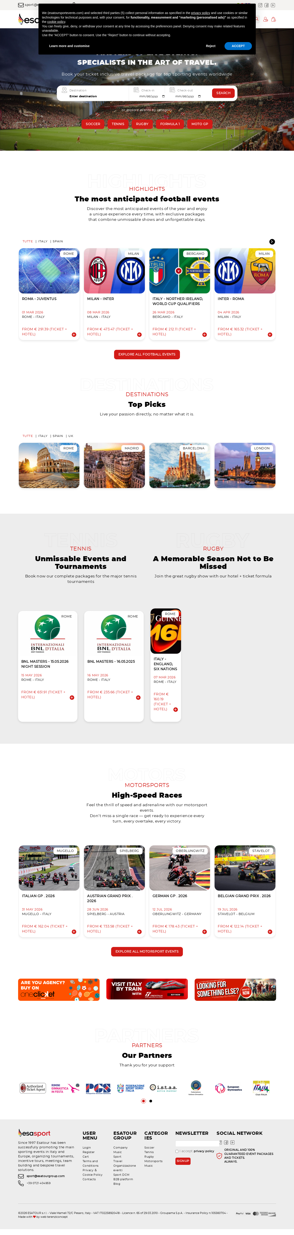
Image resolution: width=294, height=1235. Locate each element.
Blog (116, 1189)
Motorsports (153, 1167)
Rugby (142, 124)
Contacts (89, 1185)
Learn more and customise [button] (69, 46)
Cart (86, 1162)
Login (87, 1153)
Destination (78, 90)
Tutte (28, 242)
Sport (117, 1162)
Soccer (93, 124)
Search (223, 93)
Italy (43, 242)
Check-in (148, 90)
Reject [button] (210, 46)
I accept (194, 1157)
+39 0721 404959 (39, 1189)
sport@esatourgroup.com (46, 1182)
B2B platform (123, 1185)
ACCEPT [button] (238, 46)
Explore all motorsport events (147, 956)
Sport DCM (121, 1180)
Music (117, 1158)
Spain (58, 242)
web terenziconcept (54, 1222)
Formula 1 (170, 124)
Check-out (185, 90)
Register (89, 1158)
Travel (117, 1167)
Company (120, 1153)
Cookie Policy (93, 1180)
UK (70, 438)
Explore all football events (147, 355)
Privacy (88, 1176)
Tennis (118, 124)
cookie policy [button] (56, 22)
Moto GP (199, 124)
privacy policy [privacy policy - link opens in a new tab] (200, 13)
